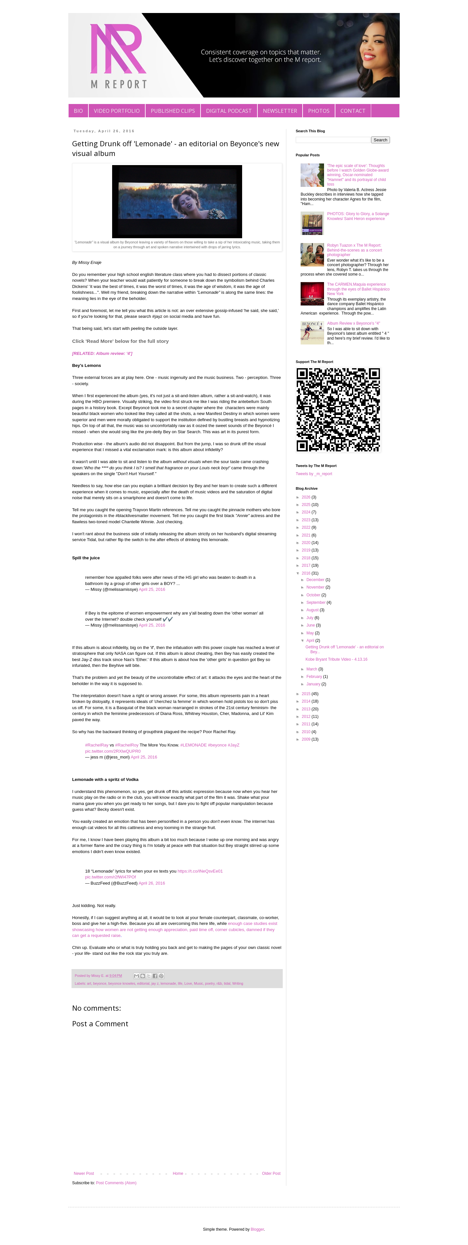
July (310, 618)
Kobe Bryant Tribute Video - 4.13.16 (337, 659)
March (312, 669)
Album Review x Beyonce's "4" (353, 323)
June (311, 625)
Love (188, 983)
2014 (307, 701)
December (316, 579)
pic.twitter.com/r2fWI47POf (110, 877)
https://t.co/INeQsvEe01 (200, 871)
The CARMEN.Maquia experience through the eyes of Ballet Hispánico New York (358, 289)
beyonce (99, 983)
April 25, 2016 (152, 589)
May (310, 633)
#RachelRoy (126, 745)
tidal (227, 983)
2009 (307, 739)
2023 (307, 520)
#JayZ (234, 745)
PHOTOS (319, 110)
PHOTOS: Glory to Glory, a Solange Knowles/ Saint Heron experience (358, 216)
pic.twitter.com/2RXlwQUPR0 (113, 751)
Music (198, 983)
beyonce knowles (121, 983)
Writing (237, 983)
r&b (219, 983)
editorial (143, 983)
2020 (307, 542)
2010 (307, 732)
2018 (307, 558)
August (313, 610)
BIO (78, 110)
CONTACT (353, 110)
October (313, 595)
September (316, 602)
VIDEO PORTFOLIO (117, 110)
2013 (307, 709)
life (180, 983)
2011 (307, 724)
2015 (307, 694)
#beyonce (217, 745)
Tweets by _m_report (314, 474)
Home (178, 1173)
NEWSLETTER (280, 110)
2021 (307, 535)
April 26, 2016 (151, 883)
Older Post (271, 1173)
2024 (307, 512)
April (310, 640)
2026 (307, 497)
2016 (307, 573)
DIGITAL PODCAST (229, 110)
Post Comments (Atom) (116, 1183)
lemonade (168, 983)
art (89, 983)
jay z (155, 983)
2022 (307, 527)
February (314, 676)
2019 (307, 550)
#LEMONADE (193, 745)
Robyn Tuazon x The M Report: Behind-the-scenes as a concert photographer (354, 250)
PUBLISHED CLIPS (173, 110)
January (313, 684)
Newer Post (84, 1173)
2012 (307, 716)
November (316, 587)
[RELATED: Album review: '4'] (102, 353)
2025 (307, 504)
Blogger (257, 1229)
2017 (307, 565)
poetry (209, 983)
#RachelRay (97, 745)
